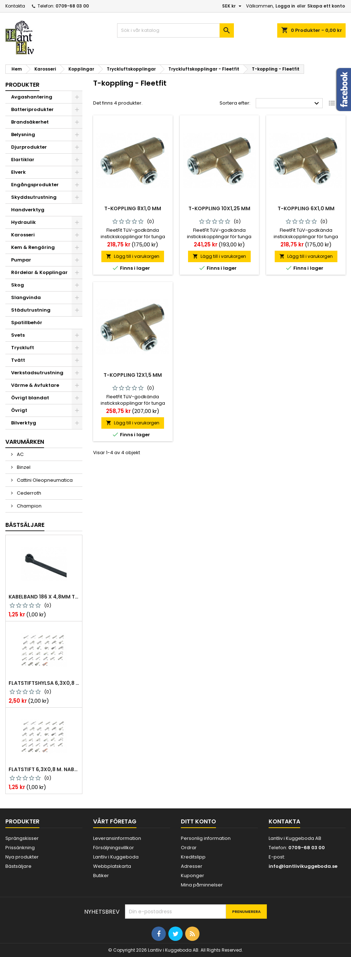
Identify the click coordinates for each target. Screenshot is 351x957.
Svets (18, 335)
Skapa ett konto (326, 6)
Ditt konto (198, 821)
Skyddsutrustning (34, 197)
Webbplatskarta (112, 866)
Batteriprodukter (32, 109)
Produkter (22, 85)
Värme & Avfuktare (35, 385)
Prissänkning (20, 847)
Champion (29, 505)
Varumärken (24, 442)
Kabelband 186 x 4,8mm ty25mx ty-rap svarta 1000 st (44, 597)
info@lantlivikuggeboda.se (303, 866)
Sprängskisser (22, 838)
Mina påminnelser (202, 884)
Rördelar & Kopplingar (39, 272)
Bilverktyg (23, 422)
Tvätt (18, 360)
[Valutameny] (232, 6)
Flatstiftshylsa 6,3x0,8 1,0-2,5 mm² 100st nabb (44, 683)
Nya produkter (22, 856)
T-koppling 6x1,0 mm (306, 208)
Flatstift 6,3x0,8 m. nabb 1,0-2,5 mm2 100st (44, 769)
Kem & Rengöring (33, 247)
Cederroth (28, 493)
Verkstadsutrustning (37, 372)
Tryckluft (22, 347)
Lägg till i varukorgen (132, 256)
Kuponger (192, 875)
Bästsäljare (24, 525)
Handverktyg (27, 209)
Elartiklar (22, 159)
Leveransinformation (117, 838)
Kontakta (15, 6)
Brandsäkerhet (30, 122)
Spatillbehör (26, 322)
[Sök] (175, 30)
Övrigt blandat (30, 397)
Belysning (23, 134)
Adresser (191, 866)
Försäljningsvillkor (113, 847)
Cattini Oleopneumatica (44, 480)
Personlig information (206, 838)
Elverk (18, 172)
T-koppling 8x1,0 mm (132, 208)
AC (20, 454)
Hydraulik (23, 222)
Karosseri (23, 234)
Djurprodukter (29, 147)
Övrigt (19, 410)
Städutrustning (31, 310)
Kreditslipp (193, 856)
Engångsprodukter (35, 184)
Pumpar (21, 259)
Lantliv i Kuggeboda (116, 856)
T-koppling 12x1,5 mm (133, 375)
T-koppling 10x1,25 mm (219, 208)
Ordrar (189, 847)
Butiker (101, 875)
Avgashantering (31, 96)
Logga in (285, 6)
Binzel (23, 467)
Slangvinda (26, 297)
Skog (17, 285)
